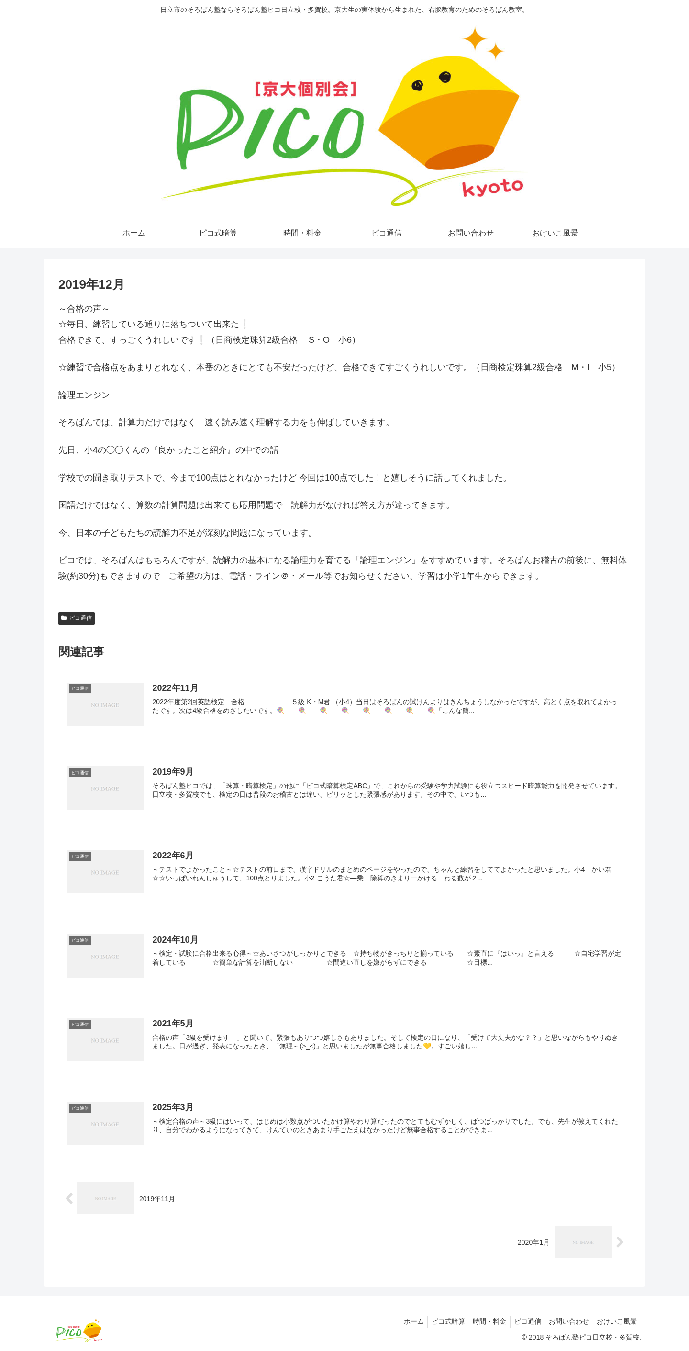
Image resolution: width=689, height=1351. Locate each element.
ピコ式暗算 (438, 1321)
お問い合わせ (565, 1321)
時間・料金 (482, 1321)
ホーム (401, 1321)
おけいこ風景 (616, 1321)
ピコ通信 (76, 618)
